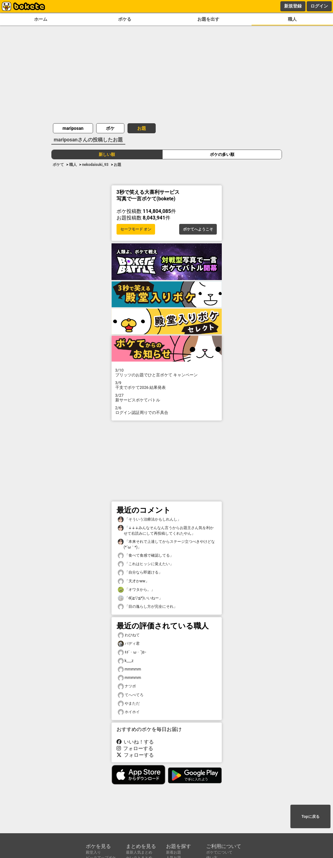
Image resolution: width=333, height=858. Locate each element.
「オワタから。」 (136, 590)
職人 (292, 19)
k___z (125, 661)
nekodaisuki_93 (95, 164)
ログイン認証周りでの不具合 (166, 410)
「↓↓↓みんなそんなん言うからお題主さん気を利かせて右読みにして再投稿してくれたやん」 (166, 530)
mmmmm (129, 669)
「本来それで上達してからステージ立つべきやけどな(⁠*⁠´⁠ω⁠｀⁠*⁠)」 (166, 544)
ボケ (110, 128)
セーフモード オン (135, 229)
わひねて (129, 635)
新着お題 (173, 852)
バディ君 (129, 644)
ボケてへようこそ (198, 229)
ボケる (124, 19)
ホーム (40, 19)
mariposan (73, 128)
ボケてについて (219, 852)
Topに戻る (310, 816)
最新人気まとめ (139, 852)
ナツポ (127, 686)
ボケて (58, 164)
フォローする (135, 748)
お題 (141, 128)
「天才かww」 (133, 581)
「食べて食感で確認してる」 (146, 556)
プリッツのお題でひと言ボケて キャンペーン (166, 372)
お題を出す (208, 19)
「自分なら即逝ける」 (140, 572)
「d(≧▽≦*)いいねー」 (140, 598)
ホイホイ (129, 712)
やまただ (129, 704)
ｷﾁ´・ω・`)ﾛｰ (132, 652)
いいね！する (135, 742)
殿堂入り (93, 852)
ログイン (319, 5)
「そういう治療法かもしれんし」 (149, 519)
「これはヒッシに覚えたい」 (146, 564)
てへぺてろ (130, 695)
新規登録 (293, 5)
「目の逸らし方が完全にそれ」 (147, 607)
